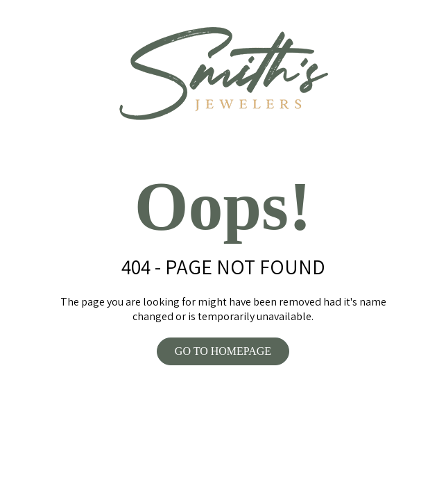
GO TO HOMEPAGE (223, 351)
